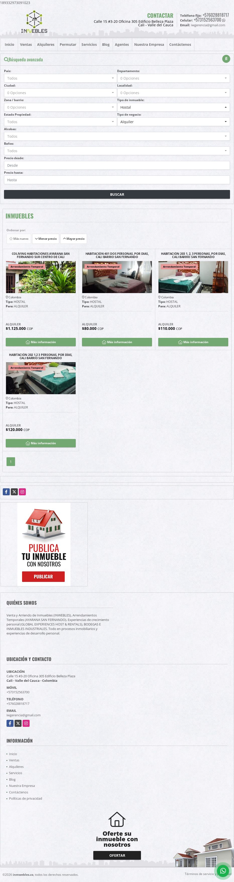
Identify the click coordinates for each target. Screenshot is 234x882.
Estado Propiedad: (17, 114)
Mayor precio (73, 239)
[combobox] (60, 78)
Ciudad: (10, 85)
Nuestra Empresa (149, 44)
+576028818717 (216, 15)
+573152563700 (207, 19)
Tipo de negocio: (129, 114)
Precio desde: (14, 158)
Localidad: (124, 85)
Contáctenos (180, 44)
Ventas (26, 44)
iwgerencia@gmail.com (24, 715)
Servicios (89, 44)
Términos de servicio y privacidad (208, 874)
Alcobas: (10, 129)
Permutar (68, 44)
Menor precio (45, 239)
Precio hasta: (13, 172)
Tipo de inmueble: (130, 100)
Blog (106, 44)
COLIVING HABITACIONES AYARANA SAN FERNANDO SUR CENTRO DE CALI (41, 255)
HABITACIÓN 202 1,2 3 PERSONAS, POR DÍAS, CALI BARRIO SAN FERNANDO (40, 356)
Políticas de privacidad (25, 798)
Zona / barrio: (14, 100)
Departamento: (128, 71)
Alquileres (45, 44)
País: (7, 71)
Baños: (9, 143)
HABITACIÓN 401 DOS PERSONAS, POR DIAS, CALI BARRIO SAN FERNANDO (117, 255)
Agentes (122, 44)
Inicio (9, 44)
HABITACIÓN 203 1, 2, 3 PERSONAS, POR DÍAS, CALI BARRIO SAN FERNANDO (193, 255)
